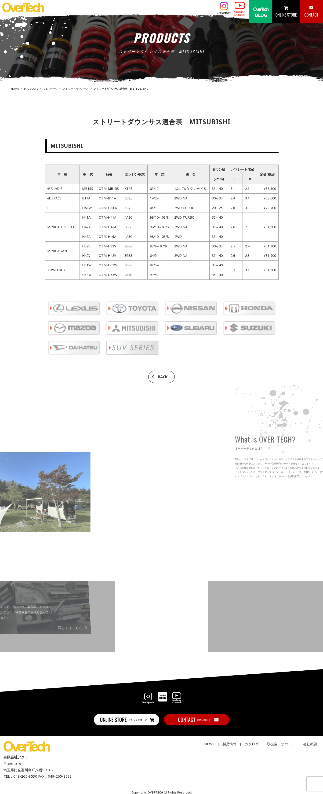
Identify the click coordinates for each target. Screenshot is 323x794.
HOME (15, 88)
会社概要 (310, 744)
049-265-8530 (25, 776)
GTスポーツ (51, 88)
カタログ (252, 744)
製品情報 (229, 744)
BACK (162, 376)
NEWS (209, 744)
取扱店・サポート (281, 744)
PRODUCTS (31, 88)
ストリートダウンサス (76, 88)
